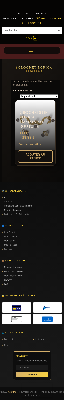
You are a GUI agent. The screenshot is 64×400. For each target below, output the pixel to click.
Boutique (8, 249)
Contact (39, 13)
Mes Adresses (10, 245)
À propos (8, 197)
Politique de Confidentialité (16, 214)
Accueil (24, 13)
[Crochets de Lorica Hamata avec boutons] (35, 125)
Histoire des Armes (18, 18)
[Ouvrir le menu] (32, 50)
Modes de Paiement (13, 275)
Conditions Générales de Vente (18, 205)
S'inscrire (32, 374)
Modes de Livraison (13, 267)
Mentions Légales (12, 210)
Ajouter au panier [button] (35, 156)
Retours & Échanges (13, 271)
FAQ (6, 284)
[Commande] (39, 96)
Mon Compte (32, 23)
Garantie (8, 280)
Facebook (8, 339)
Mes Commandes (12, 236)
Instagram (40, 339)
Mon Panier (9, 240)
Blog (6, 345)
